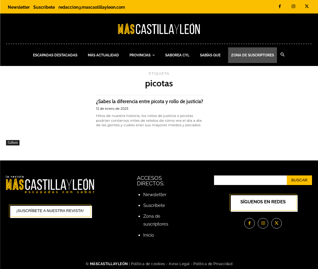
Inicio (148, 235)
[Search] (299, 180)
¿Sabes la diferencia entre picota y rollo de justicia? (147, 104)
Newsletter (154, 194)
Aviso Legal (180, 264)
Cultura (13, 142)
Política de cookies (148, 264)
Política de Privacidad (212, 264)
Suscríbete (154, 205)
